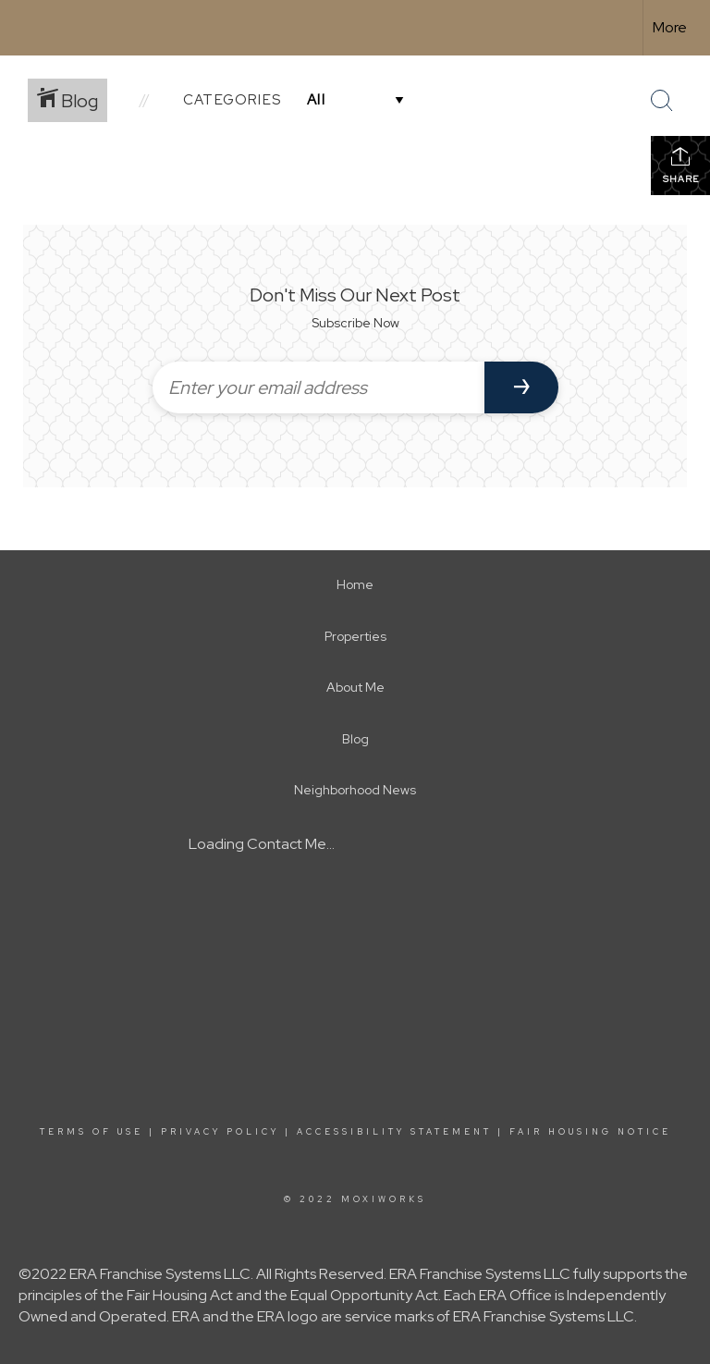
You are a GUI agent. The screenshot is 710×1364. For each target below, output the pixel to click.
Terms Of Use (91, 1131)
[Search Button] (662, 101)
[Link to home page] (23, 27)
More (670, 27)
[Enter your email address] (318, 387)
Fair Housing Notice (590, 1131)
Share (681, 165)
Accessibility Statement (394, 1131)
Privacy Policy (220, 1131)
